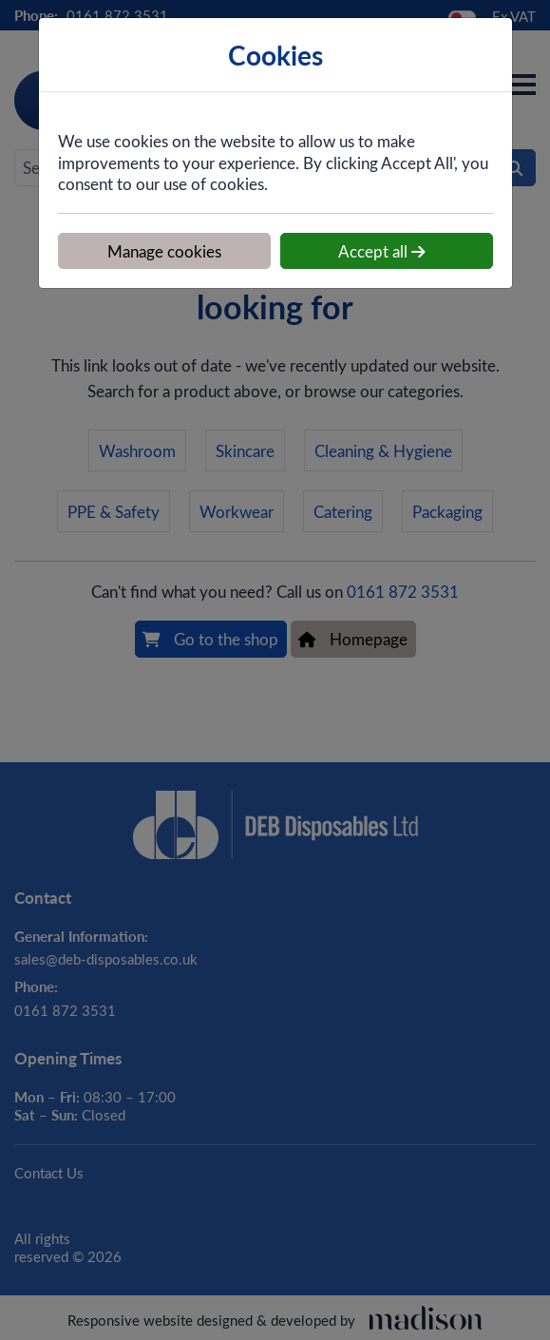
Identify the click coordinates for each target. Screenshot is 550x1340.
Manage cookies (164, 250)
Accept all (382, 250)
